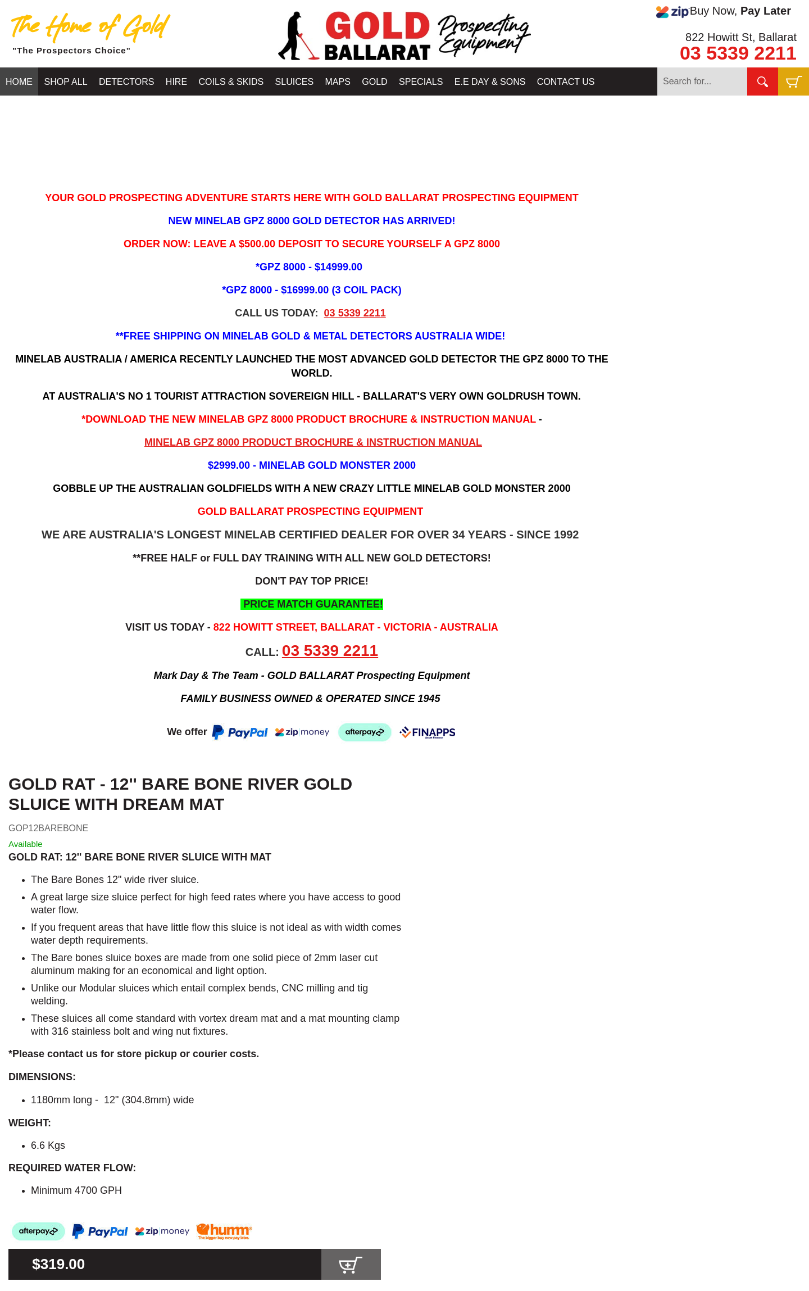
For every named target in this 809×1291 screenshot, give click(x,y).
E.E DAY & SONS (490, 82)
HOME (19, 82)
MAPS (338, 82)
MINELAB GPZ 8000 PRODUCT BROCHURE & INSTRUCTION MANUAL (313, 442)
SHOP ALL (65, 82)
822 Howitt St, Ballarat (741, 37)
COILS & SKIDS (231, 82)
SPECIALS (421, 82)
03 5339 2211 (738, 53)
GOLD (374, 82)
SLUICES (294, 82)
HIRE (176, 82)
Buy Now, (723, 11)
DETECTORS (126, 82)
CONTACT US (566, 82)
